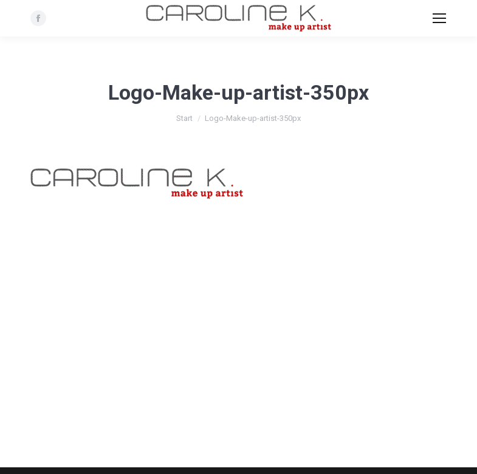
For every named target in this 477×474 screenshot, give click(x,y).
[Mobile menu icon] (439, 18)
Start (184, 118)
